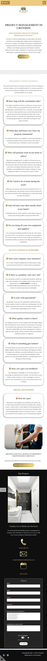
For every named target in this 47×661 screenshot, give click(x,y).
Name (9, 583)
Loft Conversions (23, 615)
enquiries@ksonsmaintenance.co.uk (23, 560)
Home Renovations (23, 617)
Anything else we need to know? (15, 624)
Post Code (10, 604)
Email (8, 590)
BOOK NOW (23, 56)
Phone (9, 597)
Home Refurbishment (23, 614)
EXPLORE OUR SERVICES (23, 465)
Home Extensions (23, 619)
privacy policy (25, 639)
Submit (24, 643)
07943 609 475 (23, 548)
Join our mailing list (22, 636)
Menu (5, 2)
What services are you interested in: (16, 611)
